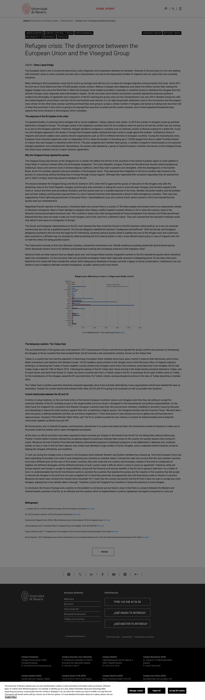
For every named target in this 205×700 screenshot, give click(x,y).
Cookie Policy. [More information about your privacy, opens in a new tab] (10, 697)
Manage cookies (136, 691)
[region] (102, 691)
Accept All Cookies (177, 691)
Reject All (156, 691)
